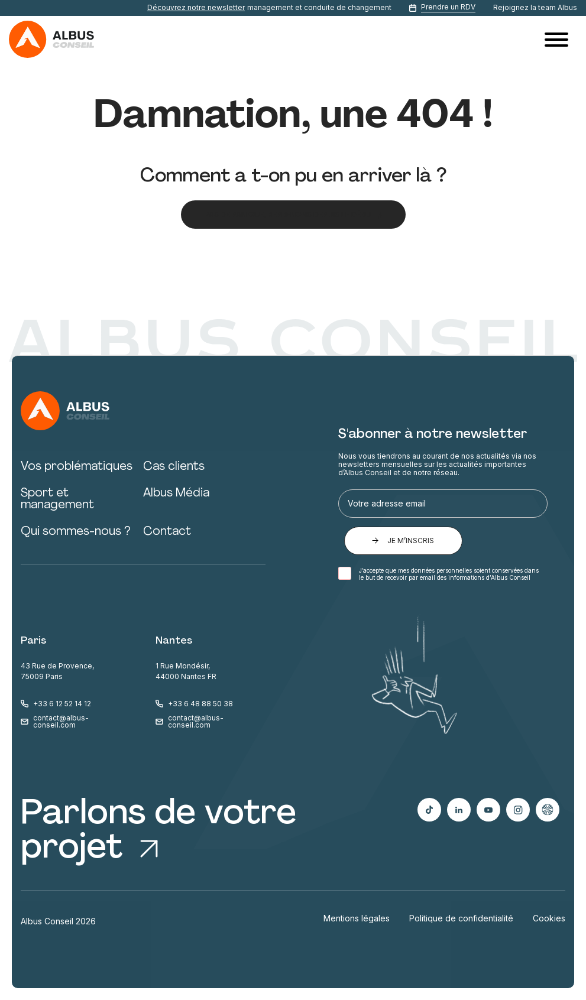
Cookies (549, 918)
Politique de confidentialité (461, 918)
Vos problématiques (76, 467)
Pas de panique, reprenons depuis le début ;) (293, 214)
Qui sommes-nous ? (76, 532)
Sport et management (57, 499)
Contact (167, 532)
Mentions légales (356, 918)
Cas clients (174, 467)
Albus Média (176, 493)
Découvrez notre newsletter (196, 7)
